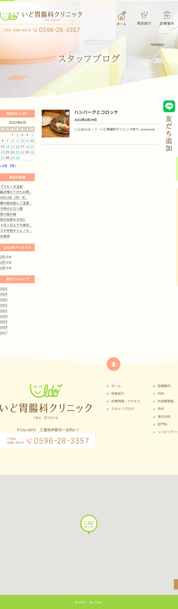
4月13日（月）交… (13, 197)
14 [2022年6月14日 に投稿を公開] (7, 146)
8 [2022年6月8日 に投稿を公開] (12, 141)
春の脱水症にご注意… (16, 203)
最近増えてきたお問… (15, 192)
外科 (161, 409)
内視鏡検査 (166, 401)
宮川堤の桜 (8, 214)
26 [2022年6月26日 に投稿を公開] (32, 152)
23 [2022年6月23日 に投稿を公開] (17, 152)
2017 (3, 333)
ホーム (116, 386)
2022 (3, 305)
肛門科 (162, 424)
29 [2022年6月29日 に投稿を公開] (12, 158)
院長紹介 (117, 393)
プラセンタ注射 (11, 187)
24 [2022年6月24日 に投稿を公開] (22, 152)
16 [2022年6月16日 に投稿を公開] (17, 146)
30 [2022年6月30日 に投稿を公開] (17, 158)
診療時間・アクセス (125, 401)
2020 (3, 316)
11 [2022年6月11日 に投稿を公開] (27, 141)
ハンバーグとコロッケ (96, 112)
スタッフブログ (122, 409)
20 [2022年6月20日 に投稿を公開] (2, 152)
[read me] (148, 129)
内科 (161, 393)
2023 (3, 299)
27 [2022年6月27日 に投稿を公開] (2, 158)
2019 (3, 321)
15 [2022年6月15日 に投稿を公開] (12, 146)
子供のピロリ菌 (11, 209)
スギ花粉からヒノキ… (16, 231)
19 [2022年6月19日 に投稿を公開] (32, 146)
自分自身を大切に (13, 219)
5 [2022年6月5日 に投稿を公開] (32, 135)
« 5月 (3, 166)
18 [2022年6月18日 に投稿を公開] (27, 146)
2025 (3, 289)
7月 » (12, 166)
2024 (3, 294)
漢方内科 (164, 417)
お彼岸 (5, 236)
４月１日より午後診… (16, 225)
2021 (3, 311)
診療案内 (164, 386)
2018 (3, 327)
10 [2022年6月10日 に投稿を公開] (22, 141)
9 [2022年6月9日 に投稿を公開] (17, 141)
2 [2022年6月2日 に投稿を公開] (17, 135)
